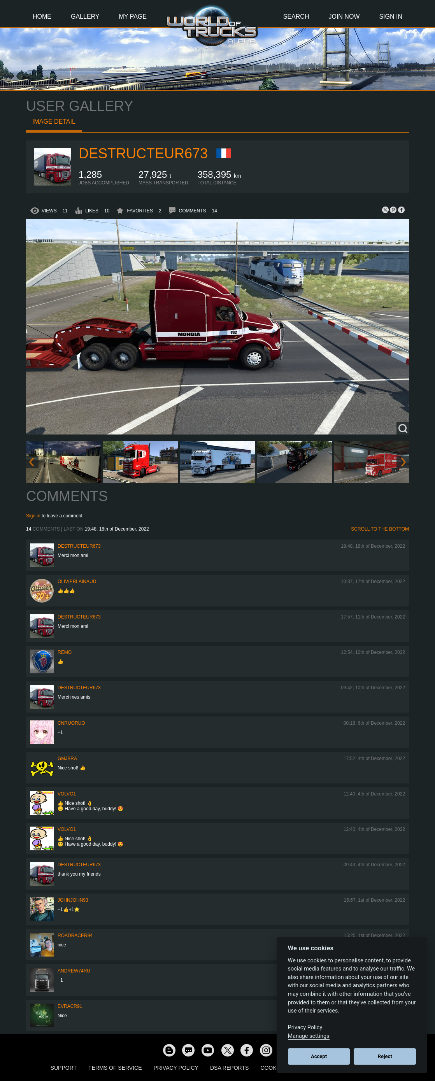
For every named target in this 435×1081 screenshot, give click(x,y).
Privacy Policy (176, 1068)
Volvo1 (67, 794)
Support (64, 1068)
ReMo (65, 652)
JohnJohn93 (73, 900)
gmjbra (67, 758)
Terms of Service (115, 1068)
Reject (385, 1056)
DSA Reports (229, 1068)
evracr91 (70, 1006)
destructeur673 (143, 153)
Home (42, 16)
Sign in (33, 516)
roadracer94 (75, 935)
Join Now (344, 16)
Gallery (85, 16)
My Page (133, 16)
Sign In (390, 16)
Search (296, 16)
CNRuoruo (71, 723)
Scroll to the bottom (380, 529)
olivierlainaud (77, 581)
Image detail (53, 121)
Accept (319, 1056)
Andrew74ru (74, 971)
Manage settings (309, 1036)
